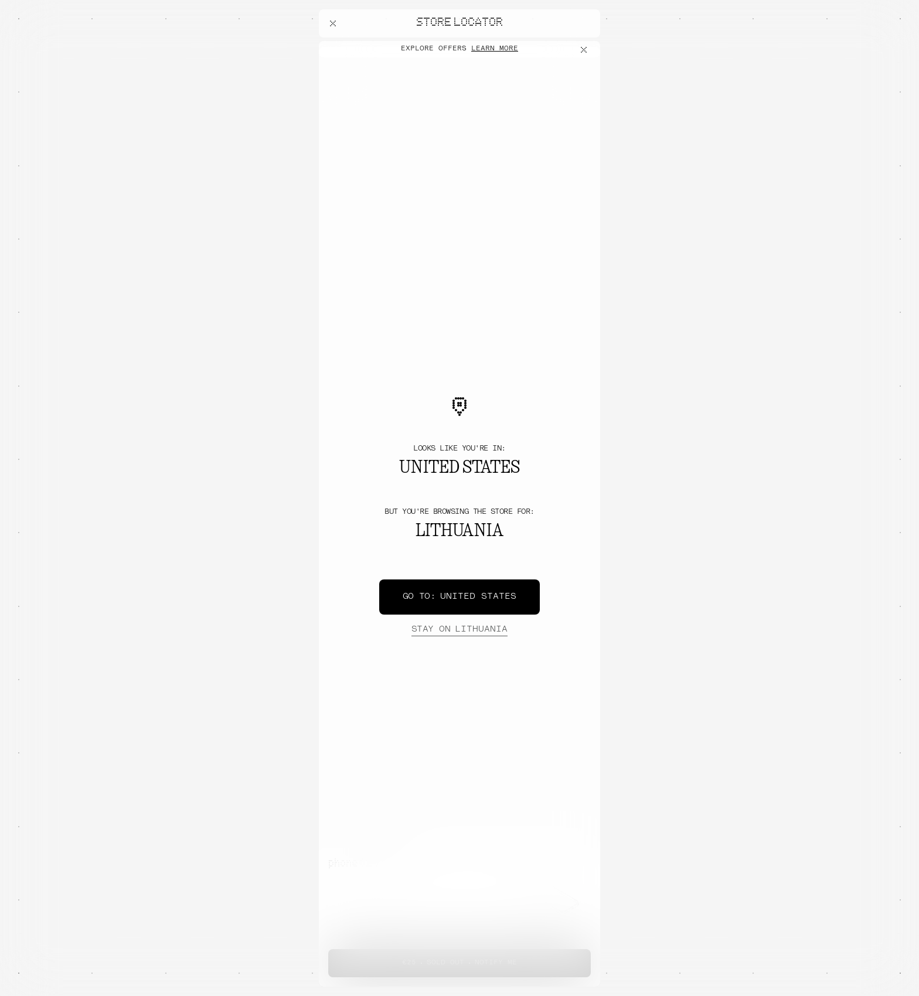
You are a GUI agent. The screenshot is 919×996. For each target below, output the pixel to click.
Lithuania (459, 630)
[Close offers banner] (586, 49)
